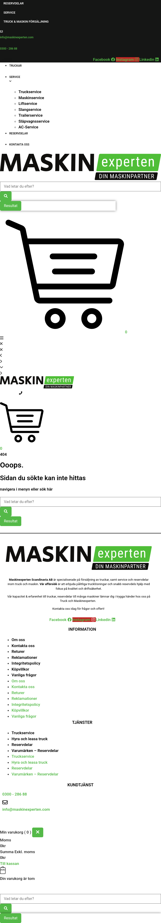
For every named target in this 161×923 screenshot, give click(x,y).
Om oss (18, 639)
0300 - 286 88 (8, 48)
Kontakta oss (23, 645)
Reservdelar (22, 744)
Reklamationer (24, 657)
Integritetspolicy (26, 663)
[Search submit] (6, 196)
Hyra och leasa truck (30, 739)
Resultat (10, 206)
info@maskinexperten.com (17, 37)
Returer (18, 651)
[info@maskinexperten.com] (1, 31)
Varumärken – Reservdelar (35, 750)
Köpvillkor (20, 669)
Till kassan (9, 863)
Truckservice (23, 733)
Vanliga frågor (24, 675)
